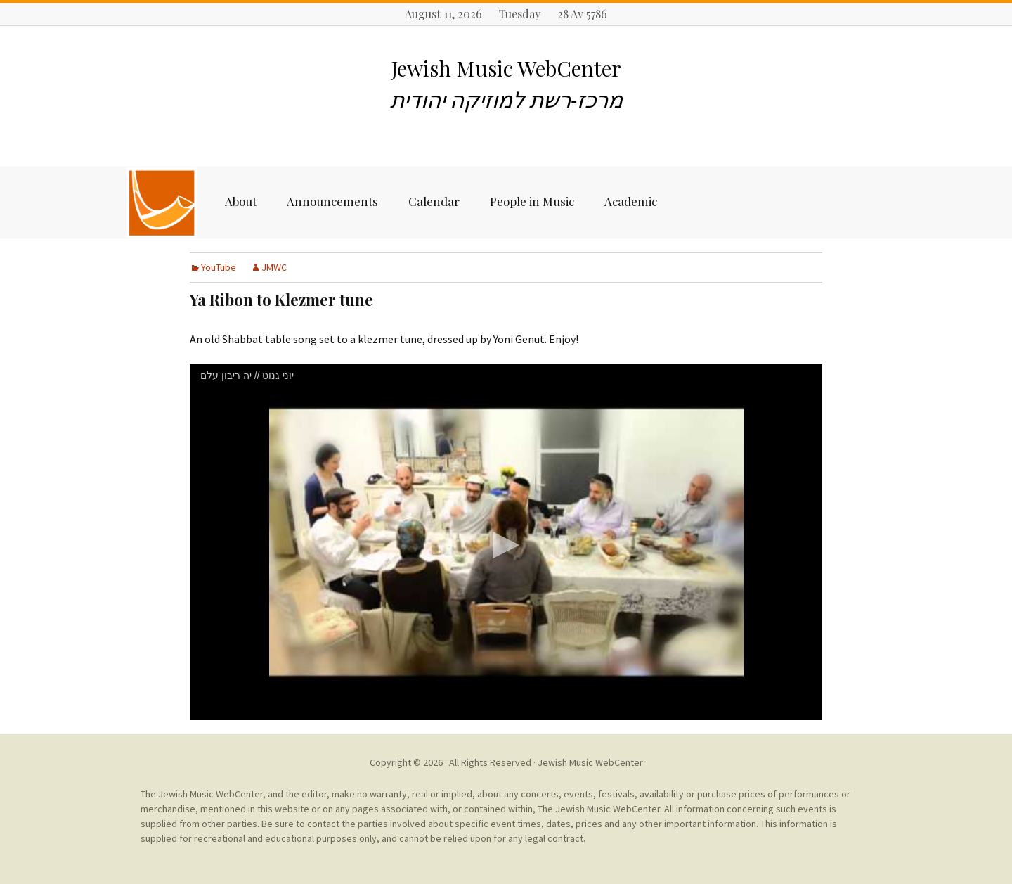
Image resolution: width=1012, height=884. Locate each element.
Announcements (332, 201)
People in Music (532, 201)
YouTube (218, 267)
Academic (630, 201)
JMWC (274, 267)
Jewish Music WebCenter (590, 762)
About (241, 201)
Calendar (434, 201)
